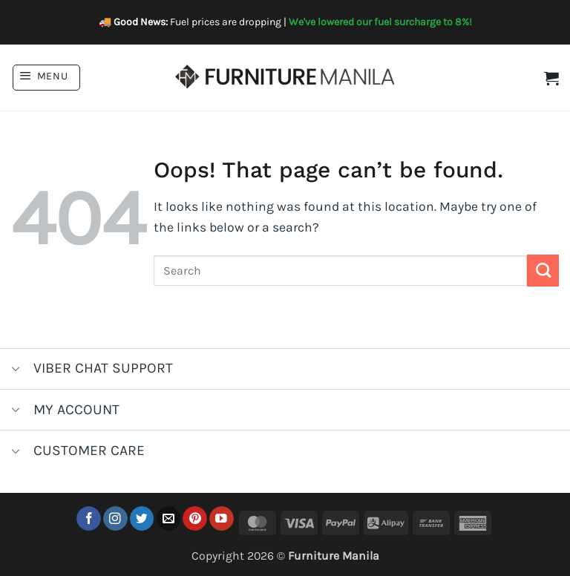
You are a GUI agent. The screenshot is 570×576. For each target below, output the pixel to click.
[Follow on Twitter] (142, 518)
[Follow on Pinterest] (195, 518)
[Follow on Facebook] (88, 518)
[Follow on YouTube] (221, 518)
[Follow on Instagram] (115, 518)
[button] (46, 78)
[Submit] (543, 271)
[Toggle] (16, 370)
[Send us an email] (169, 518)
